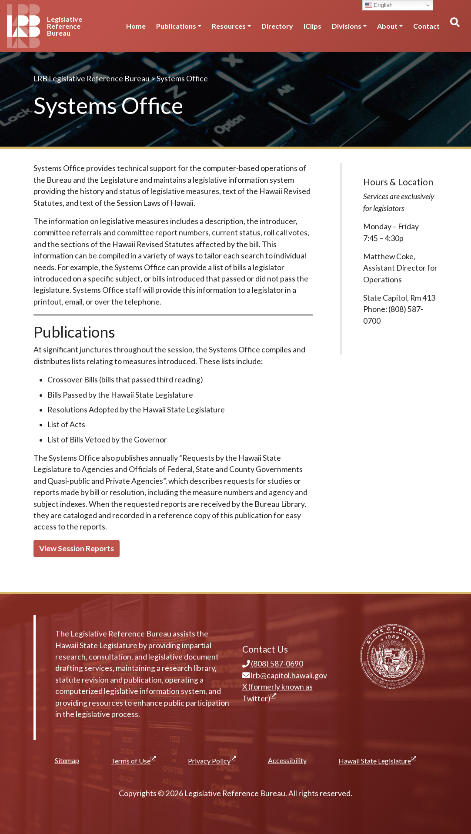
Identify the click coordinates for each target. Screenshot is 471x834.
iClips (312, 26)
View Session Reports (76, 548)
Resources (229, 26)
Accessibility (287, 760)
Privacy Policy (212, 760)
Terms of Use (133, 760)
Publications (176, 26)
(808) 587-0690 (273, 663)
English (378, 5)
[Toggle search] (454, 26)
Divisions (346, 26)
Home (136, 26)
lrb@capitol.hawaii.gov (284, 675)
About (387, 26)
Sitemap (67, 760)
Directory (277, 26)
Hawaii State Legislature (377, 760)
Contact (426, 26)
